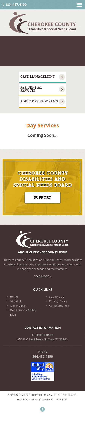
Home (12, 296)
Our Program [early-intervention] (16, 305)
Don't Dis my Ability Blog (21, 312)
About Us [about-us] (14, 301)
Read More (42, 276)
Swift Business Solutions (51, 399)
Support (42, 198)
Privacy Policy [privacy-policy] (56, 301)
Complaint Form (58, 305)
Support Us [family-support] (54, 296)
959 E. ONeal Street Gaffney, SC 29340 (42, 339)
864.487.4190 (16, 4)
